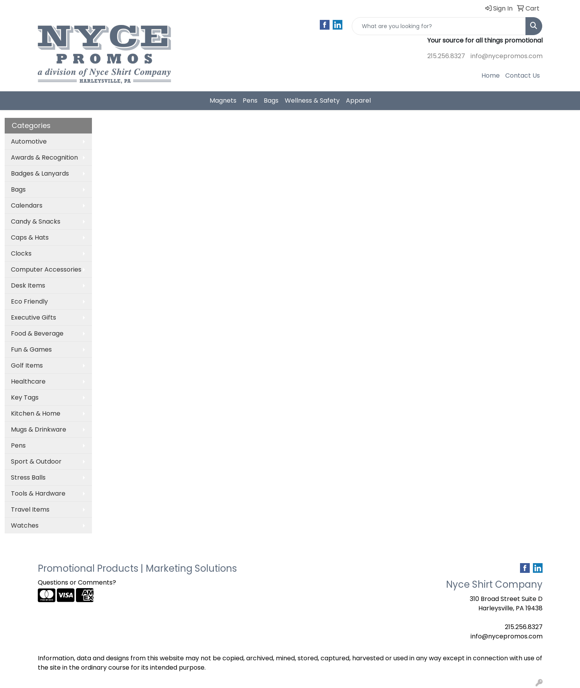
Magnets (223, 100)
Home (490, 75)
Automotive (29, 141)
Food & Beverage (37, 333)
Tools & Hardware (38, 493)
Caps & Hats (30, 237)
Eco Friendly (29, 301)
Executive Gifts (33, 317)
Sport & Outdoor (36, 461)
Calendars (26, 205)
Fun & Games (31, 349)
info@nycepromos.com (507, 56)
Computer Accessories (46, 269)
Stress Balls (28, 477)
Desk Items (28, 285)
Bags (271, 100)
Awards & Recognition (44, 157)
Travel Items (30, 509)
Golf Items (27, 365)
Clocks (21, 253)
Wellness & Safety (312, 100)
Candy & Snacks (35, 221)
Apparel (358, 100)
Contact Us (522, 75)
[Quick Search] (439, 26)
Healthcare (28, 381)
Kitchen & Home (35, 413)
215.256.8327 (446, 56)
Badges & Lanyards (40, 173)
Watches (25, 525)
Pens (250, 100)
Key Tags (25, 397)
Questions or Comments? (77, 582)
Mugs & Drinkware (38, 429)
